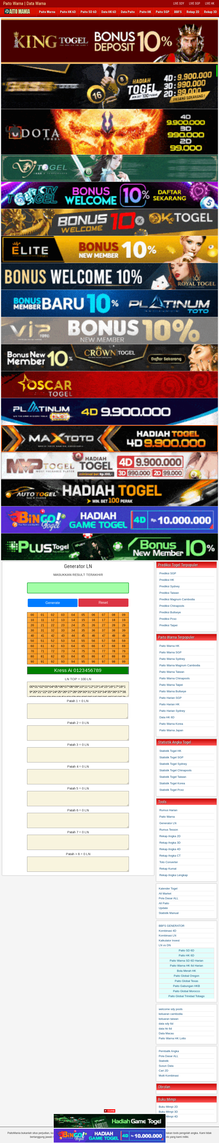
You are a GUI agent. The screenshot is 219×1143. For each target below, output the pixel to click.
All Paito (164, 903)
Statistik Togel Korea (172, 783)
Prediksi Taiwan (169, 592)
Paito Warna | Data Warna (24, 3)
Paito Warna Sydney (172, 658)
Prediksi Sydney (169, 586)
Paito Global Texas (186, 981)
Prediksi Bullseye (170, 612)
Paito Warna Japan (171, 730)
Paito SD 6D (89, 12)
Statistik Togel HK (170, 750)
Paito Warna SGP (170, 652)
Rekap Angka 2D (170, 836)
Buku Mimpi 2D (168, 1106)
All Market (165, 893)
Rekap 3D (210, 12)
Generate (52, 603)
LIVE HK (209, 3)
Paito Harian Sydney (172, 710)
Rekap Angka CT (170, 855)
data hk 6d (165, 1028)
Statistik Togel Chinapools (175, 770)
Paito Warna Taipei (171, 684)
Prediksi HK (166, 579)
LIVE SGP (194, 3)
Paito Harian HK (169, 704)
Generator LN (78, 566)
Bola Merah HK (186, 970)
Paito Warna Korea (171, 723)
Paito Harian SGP (170, 697)
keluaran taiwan (168, 1018)
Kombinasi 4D (167, 930)
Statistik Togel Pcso (171, 789)
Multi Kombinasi (169, 1075)
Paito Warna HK (169, 645)
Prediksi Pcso (168, 618)
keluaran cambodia (171, 1013)
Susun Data (166, 1065)
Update (163, 908)
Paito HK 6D (68, 12)
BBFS (178, 12)
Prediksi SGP (167, 573)
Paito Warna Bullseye (172, 691)
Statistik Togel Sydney (173, 763)
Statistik (164, 1060)
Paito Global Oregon (186, 975)
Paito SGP (162, 12)
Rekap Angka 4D (170, 849)
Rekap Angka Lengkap (173, 875)
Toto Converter (168, 862)
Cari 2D (163, 1070)
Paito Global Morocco (186, 991)
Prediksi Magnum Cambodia (177, 599)
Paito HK (145, 12)
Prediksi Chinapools (171, 605)
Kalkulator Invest (169, 940)
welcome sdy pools (171, 1009)
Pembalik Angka (169, 1051)
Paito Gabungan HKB (186, 986)
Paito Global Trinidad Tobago (186, 996)
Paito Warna (47, 12)
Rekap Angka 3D (170, 842)
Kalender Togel (168, 888)
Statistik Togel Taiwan (172, 776)
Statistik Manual (169, 913)
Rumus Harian (168, 810)
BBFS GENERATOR (172, 925)
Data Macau (166, 1033)
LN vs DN (165, 945)
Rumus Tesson (168, 829)
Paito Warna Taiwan (171, 671)
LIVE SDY (178, 3)
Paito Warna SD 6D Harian (186, 960)
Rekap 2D (193, 12)
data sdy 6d (166, 1023)
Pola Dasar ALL (168, 898)
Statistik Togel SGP (171, 757)
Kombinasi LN (167, 935)
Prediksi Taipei (168, 625)
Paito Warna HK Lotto (172, 1038)
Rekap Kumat (168, 868)
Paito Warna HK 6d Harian (186, 965)
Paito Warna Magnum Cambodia (179, 665)
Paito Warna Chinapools (174, 678)
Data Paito (128, 12)
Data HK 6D (108, 12)
